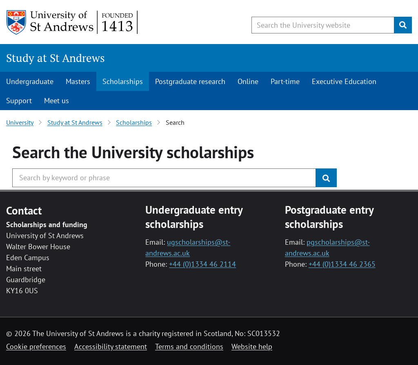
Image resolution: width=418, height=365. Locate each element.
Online (248, 81)
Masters (78, 81)
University (19, 122)
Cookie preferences (36, 346)
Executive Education (344, 81)
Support (19, 100)
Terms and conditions (189, 346)
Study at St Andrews (55, 58)
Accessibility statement (110, 346)
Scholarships (122, 81)
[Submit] (403, 25)
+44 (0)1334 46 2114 (202, 264)
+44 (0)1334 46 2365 (342, 264)
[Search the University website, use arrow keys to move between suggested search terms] (322, 25)
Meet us (56, 100)
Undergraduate (29, 81)
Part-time (285, 81)
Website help (251, 346)
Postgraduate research (190, 81)
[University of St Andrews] (72, 22)
